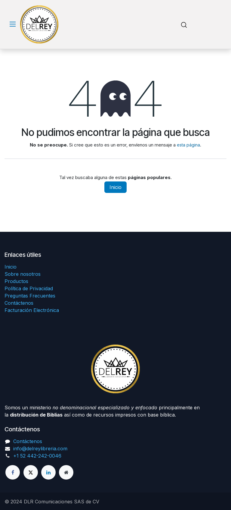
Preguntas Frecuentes (30, 296)
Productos (16, 281)
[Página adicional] (66, 472)
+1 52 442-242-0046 (37, 456)
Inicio (115, 187)
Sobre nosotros (23, 274)
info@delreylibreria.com (40, 448)
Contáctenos (19, 303)
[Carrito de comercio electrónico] (201, 24)
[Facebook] (12, 472)
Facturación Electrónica (32, 310)
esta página (188, 144)
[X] (30, 472)
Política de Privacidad (29, 288)
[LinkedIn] (48, 472)
